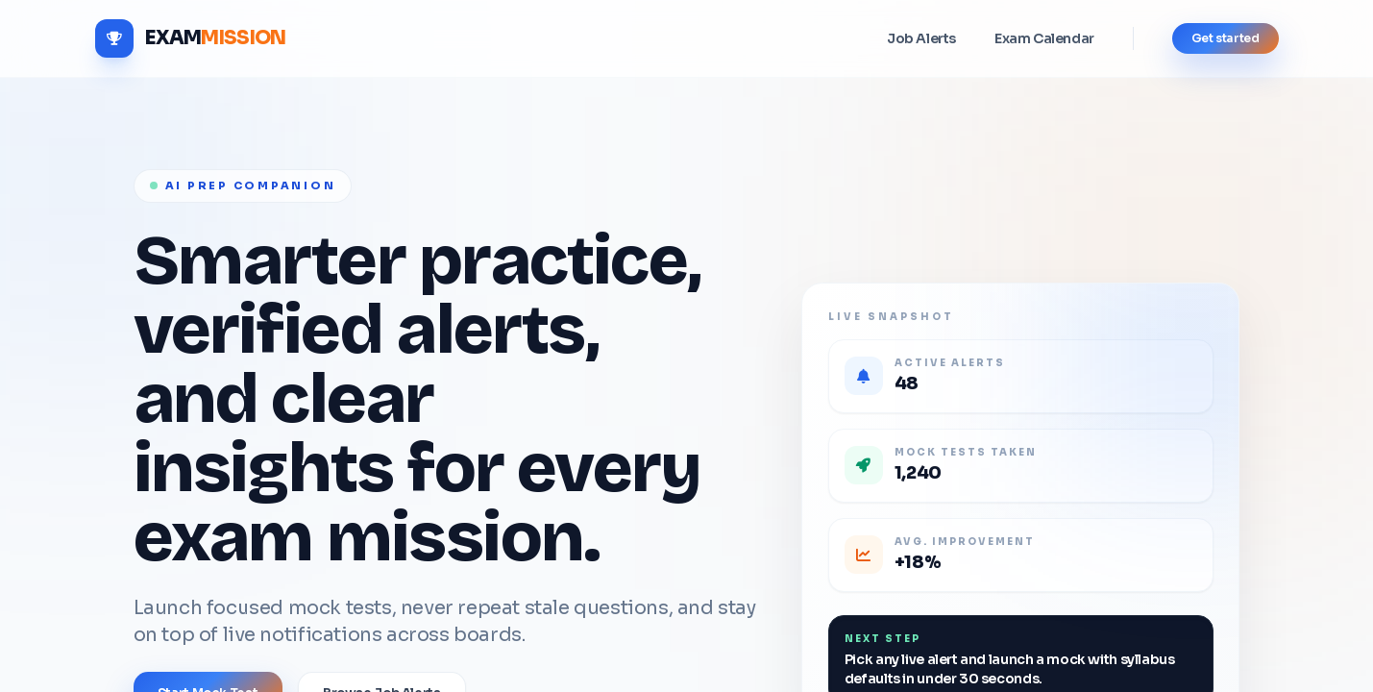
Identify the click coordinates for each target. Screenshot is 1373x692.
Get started (1225, 38)
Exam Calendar (1044, 38)
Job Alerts (921, 38)
